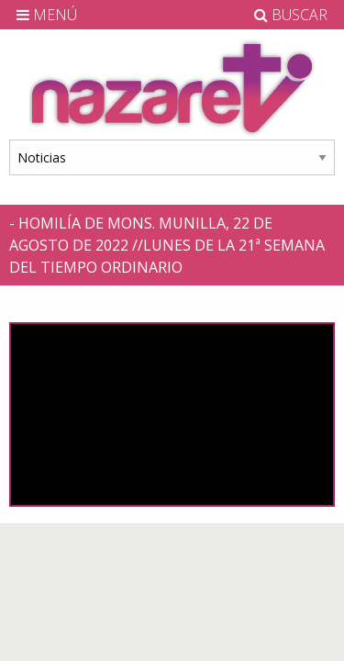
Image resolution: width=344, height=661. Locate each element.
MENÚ (47, 15)
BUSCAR (290, 15)
